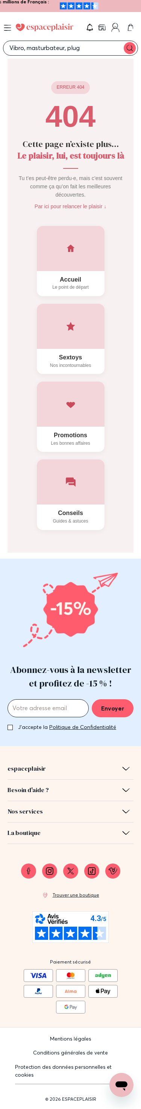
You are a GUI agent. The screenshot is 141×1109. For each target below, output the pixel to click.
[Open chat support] (121, 1085)
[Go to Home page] (44, 27)
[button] (89, 27)
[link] (102, 27)
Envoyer (112, 708)
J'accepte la (67, 727)
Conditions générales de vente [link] (70, 1052)
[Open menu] (7, 27)
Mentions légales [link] (70, 1038)
